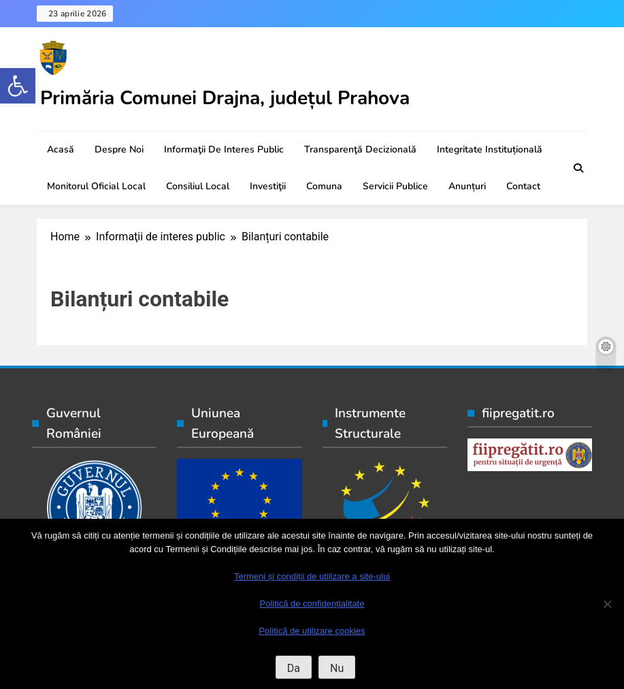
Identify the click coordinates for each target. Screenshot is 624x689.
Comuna (324, 186)
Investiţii (268, 186)
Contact (523, 186)
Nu (337, 668)
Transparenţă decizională (360, 149)
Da (293, 668)
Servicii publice (395, 186)
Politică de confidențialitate (312, 603)
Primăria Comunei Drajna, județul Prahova (225, 98)
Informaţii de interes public (224, 149)
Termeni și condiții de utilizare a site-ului (312, 576)
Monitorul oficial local (96, 186)
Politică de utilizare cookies (312, 631)
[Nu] (607, 604)
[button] (17, 85)
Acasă (60, 149)
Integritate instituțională (489, 149)
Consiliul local (197, 186)
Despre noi (119, 149)
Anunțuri (467, 186)
